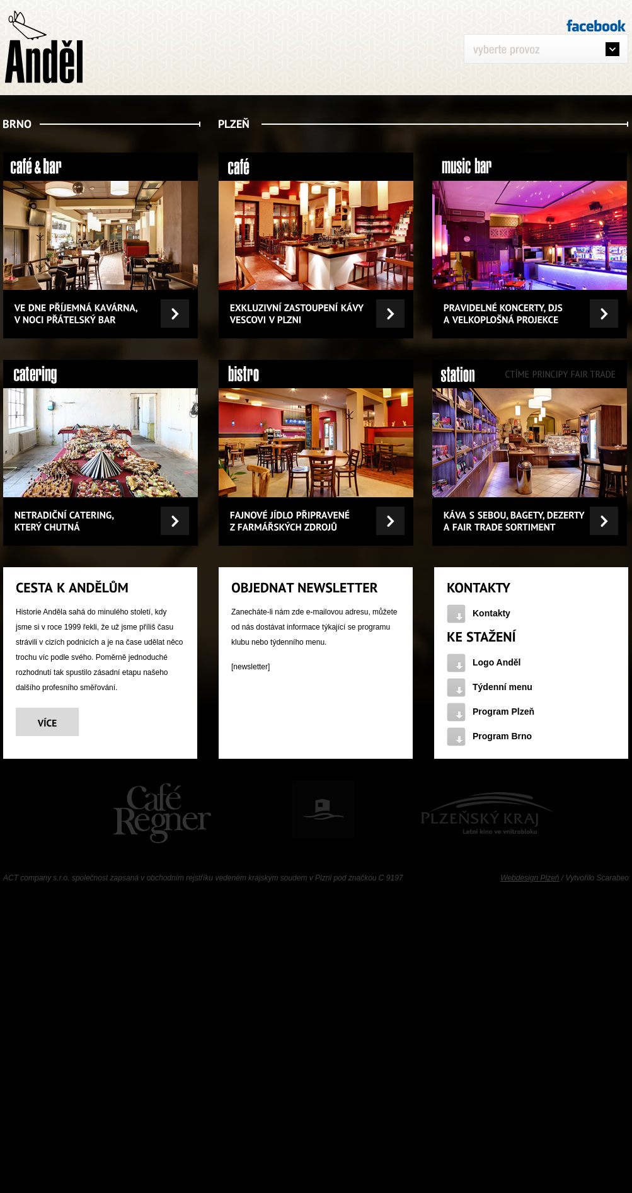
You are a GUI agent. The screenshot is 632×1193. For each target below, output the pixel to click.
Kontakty (491, 613)
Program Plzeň (503, 711)
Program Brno (502, 736)
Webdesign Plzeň (529, 877)
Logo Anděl (496, 662)
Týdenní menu (502, 687)
